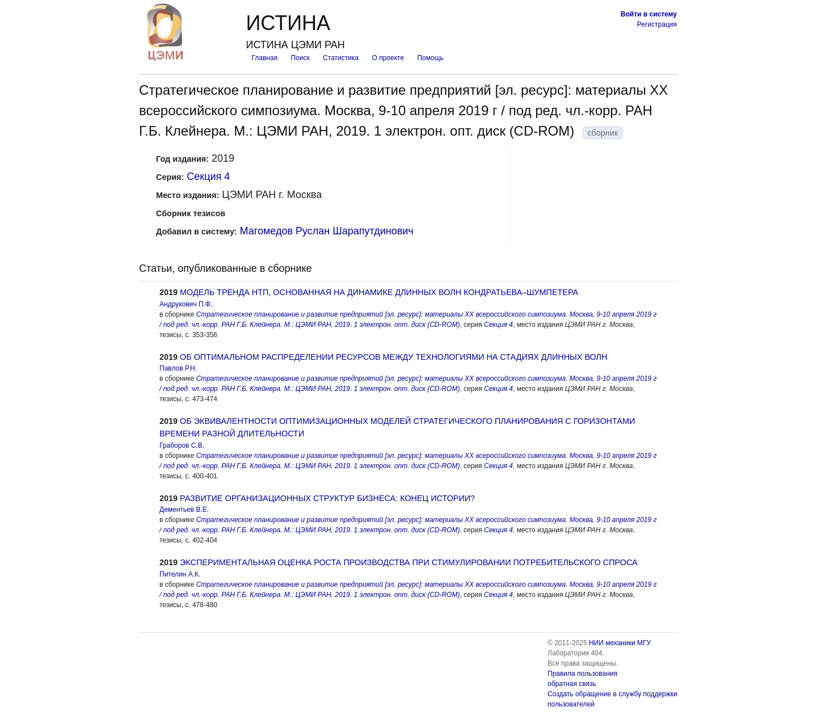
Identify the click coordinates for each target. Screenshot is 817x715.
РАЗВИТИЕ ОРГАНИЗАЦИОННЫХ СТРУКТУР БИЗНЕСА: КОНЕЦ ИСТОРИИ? (327, 498)
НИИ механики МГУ (619, 643)
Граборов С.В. (181, 445)
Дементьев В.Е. (184, 510)
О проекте (388, 58)
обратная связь (572, 684)
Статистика (341, 58)
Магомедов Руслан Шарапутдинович (327, 231)
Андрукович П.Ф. (185, 304)
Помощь (430, 58)
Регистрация (657, 24)
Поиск (300, 58)
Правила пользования (582, 674)
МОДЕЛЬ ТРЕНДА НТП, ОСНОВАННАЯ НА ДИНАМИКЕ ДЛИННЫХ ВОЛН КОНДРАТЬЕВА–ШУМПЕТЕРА (379, 292)
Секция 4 (208, 176)
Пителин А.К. (179, 574)
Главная (264, 58)
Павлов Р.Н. (178, 368)
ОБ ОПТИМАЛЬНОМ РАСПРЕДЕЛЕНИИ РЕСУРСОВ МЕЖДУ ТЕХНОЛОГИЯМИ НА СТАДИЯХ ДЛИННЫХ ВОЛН (393, 356)
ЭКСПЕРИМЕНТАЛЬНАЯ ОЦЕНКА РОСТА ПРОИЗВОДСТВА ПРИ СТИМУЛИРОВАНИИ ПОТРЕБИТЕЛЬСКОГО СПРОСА (409, 562)
